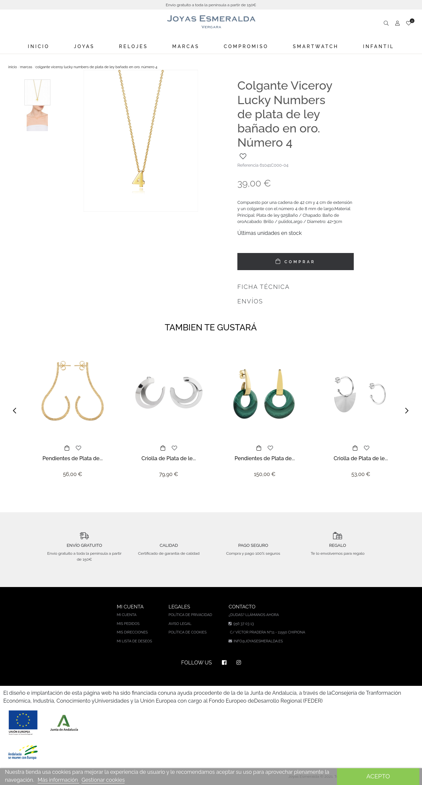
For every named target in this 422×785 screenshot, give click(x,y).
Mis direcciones (132, 632)
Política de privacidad (190, 615)
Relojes (133, 46)
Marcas (185, 46)
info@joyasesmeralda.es (258, 641)
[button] (16, 410)
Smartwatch (316, 46)
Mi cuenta (126, 615)
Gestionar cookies (103, 780)
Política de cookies (187, 632)
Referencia (247, 165)
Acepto (378, 776)
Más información (58, 780)
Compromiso (246, 46)
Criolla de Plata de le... (168, 458)
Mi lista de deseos (134, 641)
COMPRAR (299, 262)
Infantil (378, 46)
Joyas (84, 46)
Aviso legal (179, 624)
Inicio (39, 46)
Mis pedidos (128, 624)
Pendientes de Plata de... (73, 458)
